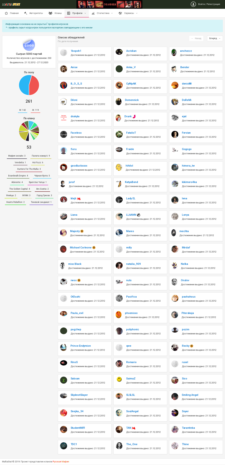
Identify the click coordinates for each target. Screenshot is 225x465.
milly (129, 247)
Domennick (132, 100)
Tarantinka (188, 427)
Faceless (76, 132)
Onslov (185, 280)
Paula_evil (77, 313)
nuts (128, 280)
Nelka (184, 264)
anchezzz (186, 50)
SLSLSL (130, 395)
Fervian (186, 132)
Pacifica (131, 296)
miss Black (74, 264)
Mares (130, 231)
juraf (72, 182)
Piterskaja (188, 313)
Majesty (75, 231)
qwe (128, 345)
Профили (75, 13)
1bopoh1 (76, 50)
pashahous (188, 296)
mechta (184, 231)
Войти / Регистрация (205, 4)
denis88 (187, 83)
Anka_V (131, 67)
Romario (131, 362)
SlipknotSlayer (79, 395)
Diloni (74, 100)
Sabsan (75, 378)
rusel (185, 362)
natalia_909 (133, 264)
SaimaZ (131, 378)
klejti (74, 198)
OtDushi (75, 296)
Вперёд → (215, 38)
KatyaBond (131, 182)
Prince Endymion (80, 345)
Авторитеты (33, 13)
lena (184, 198)
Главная (12, 13)
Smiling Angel (190, 395)
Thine (185, 444)
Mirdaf (186, 247)
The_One (131, 444)
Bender (184, 67)
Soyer (185, 411)
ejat (184, 116)
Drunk (128, 116)
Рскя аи (61, 461)
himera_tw (188, 165)
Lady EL (130, 198)
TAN (129, 427)
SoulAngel (132, 411)
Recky (186, 345)
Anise (74, 67)
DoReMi (186, 100)
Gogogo (187, 149)
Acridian (131, 50)
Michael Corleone (81, 247)
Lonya (185, 214)
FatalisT (131, 132)
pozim (185, 329)
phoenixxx (131, 313)
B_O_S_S (76, 83)
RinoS (74, 362)
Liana (74, 214)
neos (74, 280)
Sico (184, 378)
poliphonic (132, 329)
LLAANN (131, 214)
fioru (74, 149)
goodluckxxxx (79, 165)
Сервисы (126, 13)
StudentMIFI (78, 427)
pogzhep (76, 329)
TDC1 (74, 444)
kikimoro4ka (189, 182)
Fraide (130, 149)
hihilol (129, 165)
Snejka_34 (77, 411)
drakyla (75, 116)
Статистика (101, 13)
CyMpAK (131, 83)
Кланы (55, 13)
